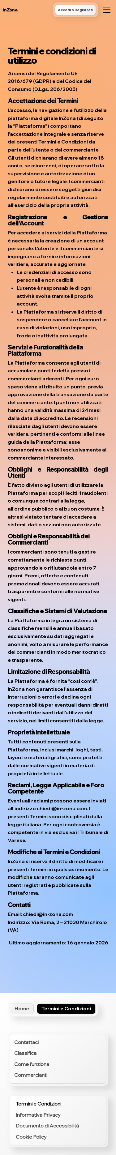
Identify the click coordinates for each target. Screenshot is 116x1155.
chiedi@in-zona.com (62, 808)
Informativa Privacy (38, 1115)
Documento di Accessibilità (47, 1126)
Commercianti (30, 1075)
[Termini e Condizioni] (66, 1009)
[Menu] (107, 10)
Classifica (25, 1053)
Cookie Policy (31, 1137)
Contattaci (26, 1042)
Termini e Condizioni (38, 1104)
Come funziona (31, 1064)
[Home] (21, 1009)
